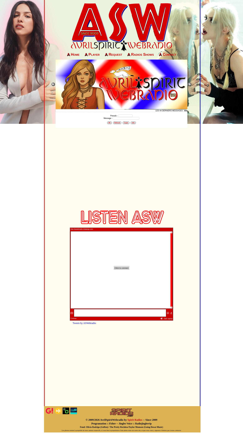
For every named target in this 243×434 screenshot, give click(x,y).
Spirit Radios (134, 419)
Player (94, 54)
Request (115, 54)
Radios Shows (142, 54)
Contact (169, 54)
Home (75, 54)
